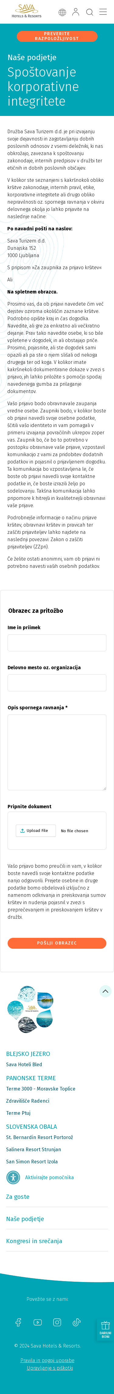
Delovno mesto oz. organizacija (44, 667)
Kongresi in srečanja (34, 1241)
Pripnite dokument (29, 806)
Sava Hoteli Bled (24, 1064)
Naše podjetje (25, 1219)
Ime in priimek (24, 627)
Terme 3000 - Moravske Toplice (40, 1089)
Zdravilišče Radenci (27, 1101)
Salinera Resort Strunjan (33, 1149)
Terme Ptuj (18, 1113)
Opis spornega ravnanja (37, 708)
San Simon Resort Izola (32, 1162)
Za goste (17, 1196)
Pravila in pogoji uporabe (47, 1360)
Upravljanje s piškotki (50, 1368)
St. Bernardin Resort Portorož (39, 1137)
